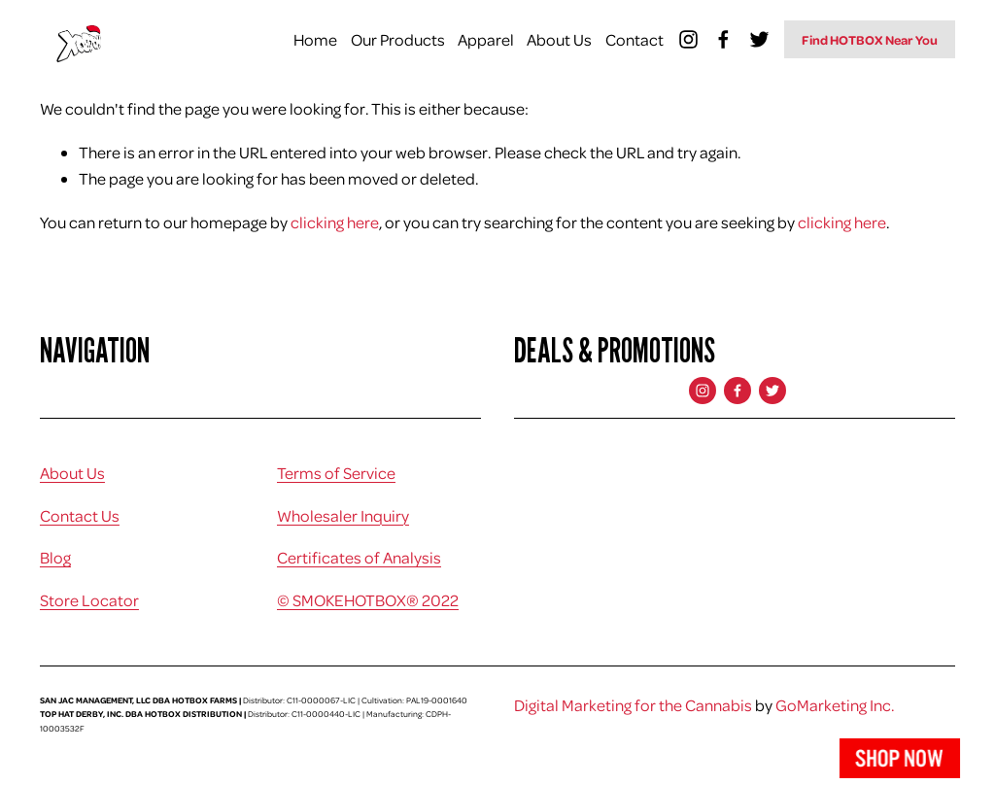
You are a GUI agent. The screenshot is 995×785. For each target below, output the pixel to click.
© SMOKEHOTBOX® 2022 (368, 600)
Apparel (486, 39)
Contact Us (80, 515)
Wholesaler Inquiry (343, 515)
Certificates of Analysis (359, 557)
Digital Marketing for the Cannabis (633, 705)
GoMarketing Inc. (835, 705)
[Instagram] (688, 39)
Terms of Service (336, 472)
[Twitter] (759, 39)
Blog (55, 557)
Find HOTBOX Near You (870, 39)
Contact (634, 39)
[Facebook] (723, 39)
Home (315, 39)
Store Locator (89, 600)
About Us (559, 39)
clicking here (335, 222)
